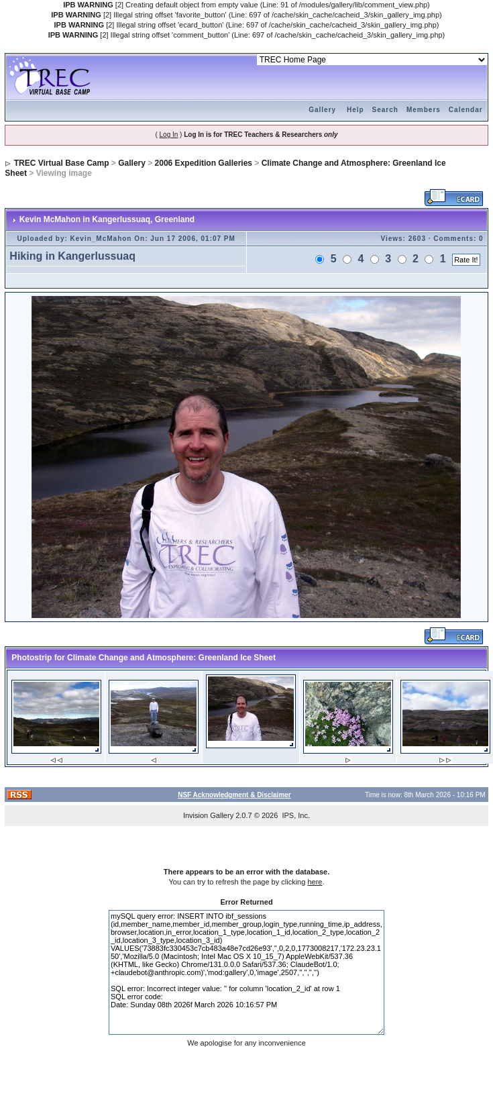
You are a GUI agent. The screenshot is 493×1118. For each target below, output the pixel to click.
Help (355, 109)
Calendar (466, 109)
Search (385, 109)
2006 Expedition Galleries (203, 163)
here (314, 882)
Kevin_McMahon (101, 238)
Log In (169, 134)
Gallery (322, 109)
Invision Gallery (208, 815)
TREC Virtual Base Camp (61, 163)
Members (423, 109)
